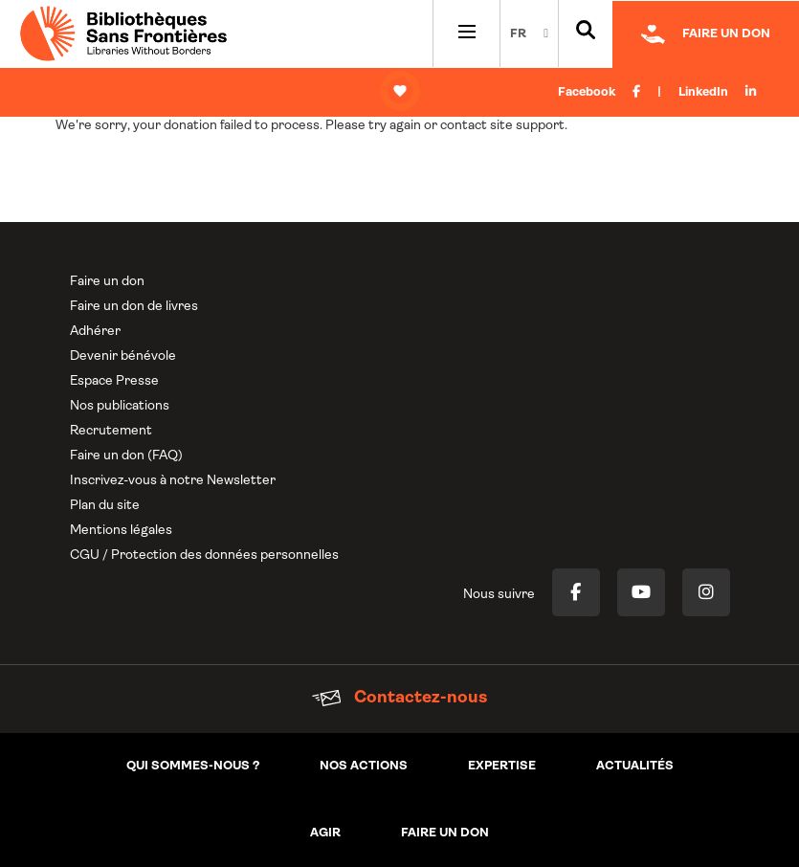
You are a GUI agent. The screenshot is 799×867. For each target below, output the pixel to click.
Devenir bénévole (123, 356)
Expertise (502, 766)
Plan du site (105, 506)
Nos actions (364, 766)
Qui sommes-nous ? (192, 766)
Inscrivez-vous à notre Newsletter (173, 481)
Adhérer (95, 331)
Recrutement (111, 431)
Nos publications (119, 406)
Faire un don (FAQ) (126, 456)
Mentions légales (121, 530)
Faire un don (107, 282)
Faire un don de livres (134, 307)
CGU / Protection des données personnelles (204, 555)
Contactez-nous (399, 698)
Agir (325, 833)
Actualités (635, 766)
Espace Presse (114, 381)
